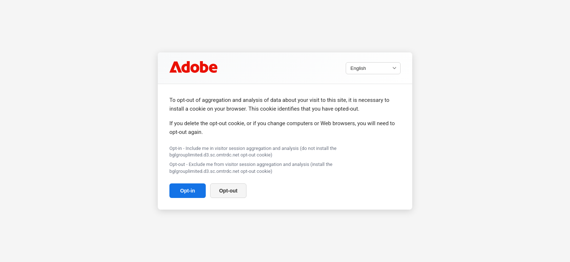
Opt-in (187, 191)
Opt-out (228, 191)
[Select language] (373, 68)
